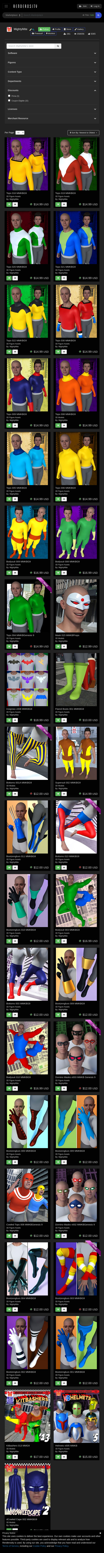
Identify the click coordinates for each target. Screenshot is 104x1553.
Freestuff (37, 33)
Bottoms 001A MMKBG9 (19, 782)
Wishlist (50, 33)
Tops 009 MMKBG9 (16, 414)
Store (67, 29)
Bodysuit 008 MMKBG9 (67, 561)
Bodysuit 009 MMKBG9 (18, 561)
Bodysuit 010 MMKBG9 (18, 1077)
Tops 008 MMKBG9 (65, 414)
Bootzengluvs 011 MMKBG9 (21, 856)
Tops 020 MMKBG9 (16, 266)
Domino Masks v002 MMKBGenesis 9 (75, 1224)
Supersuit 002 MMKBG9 (68, 782)
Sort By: (82, 132)
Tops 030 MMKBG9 (65, 340)
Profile (56, 29)
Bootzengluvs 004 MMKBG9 (21, 1298)
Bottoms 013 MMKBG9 (67, 856)
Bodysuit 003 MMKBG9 (67, 929)
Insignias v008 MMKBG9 (19, 709)
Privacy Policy (61, 1546)
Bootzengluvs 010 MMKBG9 (21, 929)
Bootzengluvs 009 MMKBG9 (70, 1003)
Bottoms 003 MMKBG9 (18, 1003)
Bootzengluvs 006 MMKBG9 (21, 1151)
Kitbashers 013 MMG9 (18, 1445)
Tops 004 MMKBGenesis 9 (20, 635)
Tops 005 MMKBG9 (16, 488)
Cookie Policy (39, 1546)
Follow (44, 29)
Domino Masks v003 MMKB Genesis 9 (75, 1077)
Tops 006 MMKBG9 (65, 488)
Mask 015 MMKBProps (67, 635)
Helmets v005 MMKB (66, 1445)
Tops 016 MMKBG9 (16, 193)
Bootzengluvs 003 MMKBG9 (70, 1298)
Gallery (79, 29)
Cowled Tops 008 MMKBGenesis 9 (24, 1224)
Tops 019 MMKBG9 (65, 193)
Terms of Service (10, 1546)
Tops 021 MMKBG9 (65, 266)
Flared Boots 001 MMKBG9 (69, 709)
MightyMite (14, 199)
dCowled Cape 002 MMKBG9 (21, 1519)
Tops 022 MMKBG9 (16, 340)
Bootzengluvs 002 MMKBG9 (21, 1372)
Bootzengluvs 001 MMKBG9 (70, 1372)
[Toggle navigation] (6, 6)
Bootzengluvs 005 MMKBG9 (70, 1151)
